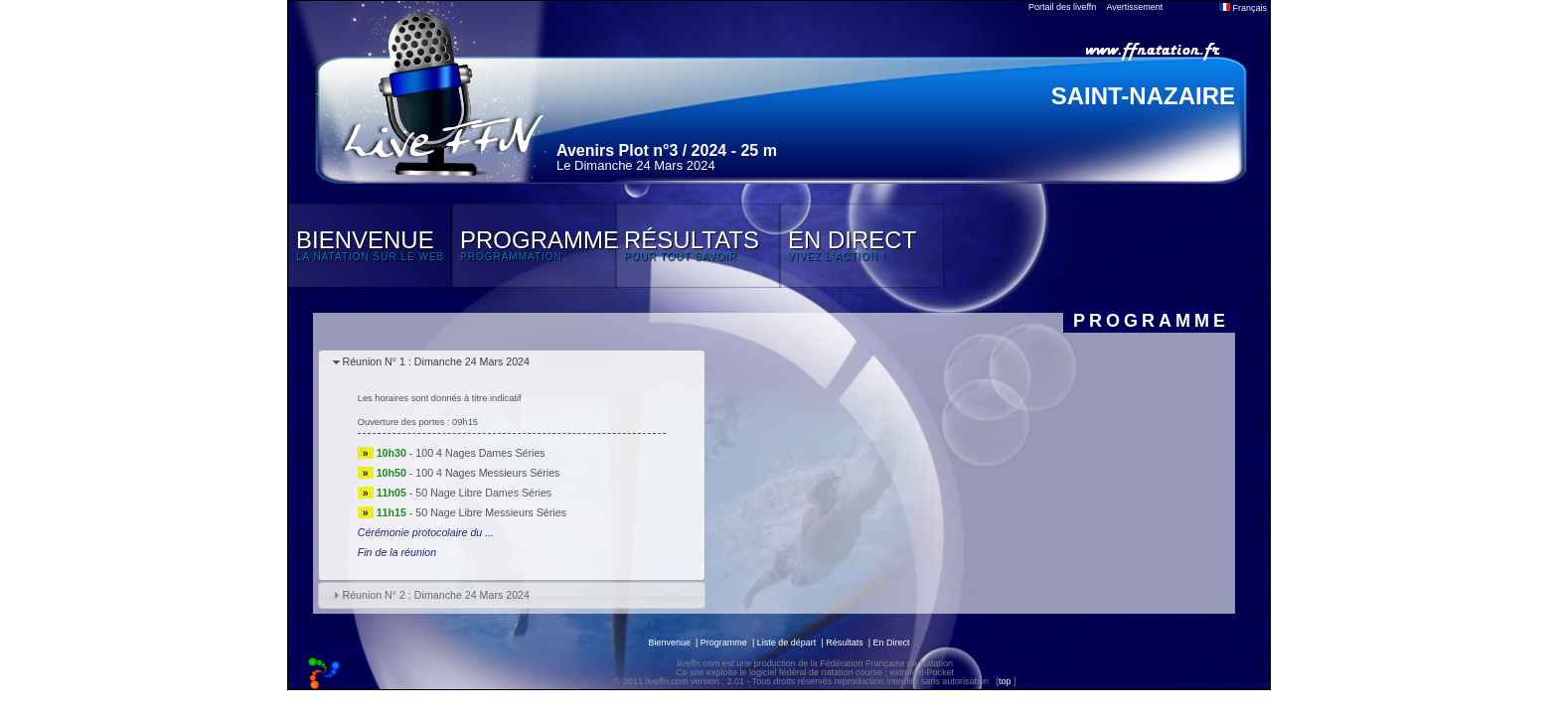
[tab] (511, 363)
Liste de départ (787, 642)
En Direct (891, 642)
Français (1243, 8)
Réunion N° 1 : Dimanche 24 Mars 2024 (435, 361)
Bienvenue (669, 642)
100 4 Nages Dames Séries (480, 453)
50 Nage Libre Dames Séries (483, 493)
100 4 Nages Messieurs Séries (487, 473)
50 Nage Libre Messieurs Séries (490, 512)
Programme (724, 642)
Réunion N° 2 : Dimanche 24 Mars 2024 (435, 595)
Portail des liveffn (1062, 7)
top (1005, 681)
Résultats (844, 642)
